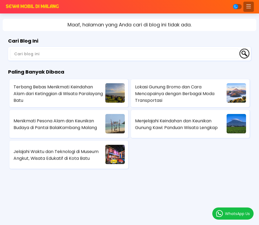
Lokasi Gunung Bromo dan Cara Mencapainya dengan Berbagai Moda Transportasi (174, 93)
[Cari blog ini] (124, 54)
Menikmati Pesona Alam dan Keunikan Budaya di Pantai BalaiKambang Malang (55, 124)
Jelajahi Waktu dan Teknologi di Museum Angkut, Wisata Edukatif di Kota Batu (56, 154)
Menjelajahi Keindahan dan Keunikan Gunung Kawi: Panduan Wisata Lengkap (176, 124)
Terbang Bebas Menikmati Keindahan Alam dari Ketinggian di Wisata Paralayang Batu (58, 93)
